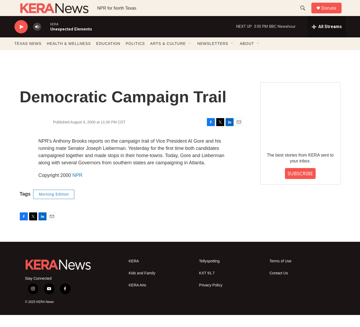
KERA (134, 273)
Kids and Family (142, 285)
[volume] (37, 39)
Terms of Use (280, 273)
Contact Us (278, 285)
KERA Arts (137, 297)
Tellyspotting (209, 273)
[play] (21, 39)
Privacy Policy (210, 297)
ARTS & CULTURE (168, 55)
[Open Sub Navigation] (190, 55)
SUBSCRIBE (300, 185)
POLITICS (135, 55)
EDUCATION (108, 55)
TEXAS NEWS (28, 55)
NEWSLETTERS (212, 55)
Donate (332, 14)
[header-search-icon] (305, 14)
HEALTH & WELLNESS (69, 55)
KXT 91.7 (207, 285)
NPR (77, 187)
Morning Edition (54, 206)
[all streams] (327, 38)
